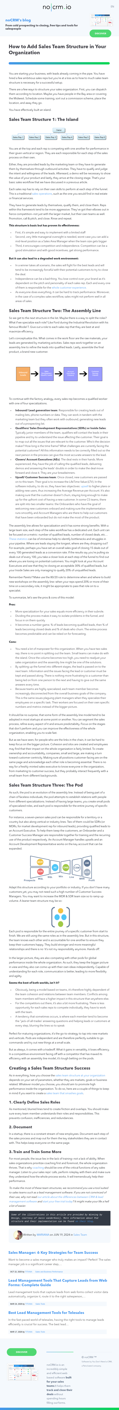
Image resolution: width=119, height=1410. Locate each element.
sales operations (42, 194)
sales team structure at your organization (80, 1075)
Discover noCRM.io (100, 35)
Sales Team (80, 1235)
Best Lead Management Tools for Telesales (46, 1313)
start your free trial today (58, 1201)
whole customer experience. (69, 288)
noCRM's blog (18, 20)
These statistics (18, 539)
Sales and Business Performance (49, 1272)
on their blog (84, 1221)
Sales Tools (40, 1304)
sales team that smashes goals (64, 1093)
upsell (84, 486)
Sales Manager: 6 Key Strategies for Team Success (53, 1253)
